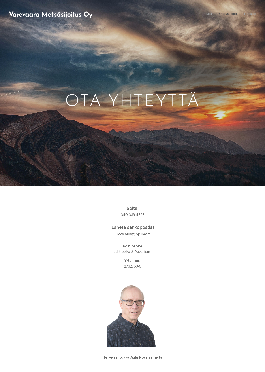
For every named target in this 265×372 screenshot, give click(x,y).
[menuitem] (243, 14)
